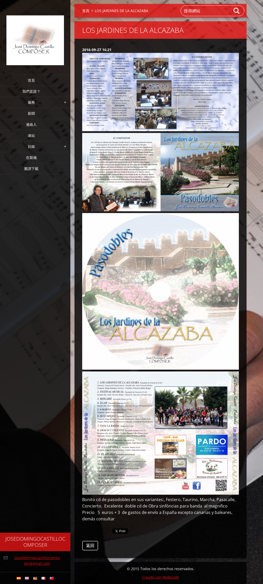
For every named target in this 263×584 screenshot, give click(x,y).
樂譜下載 (31, 168)
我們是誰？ (31, 91)
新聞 (31, 113)
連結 (31, 135)
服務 (31, 102)
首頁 (31, 80)
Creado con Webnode (160, 577)
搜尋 (236, 11)
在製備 (31, 157)
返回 (90, 545)
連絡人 (31, 124)
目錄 (31, 146)
